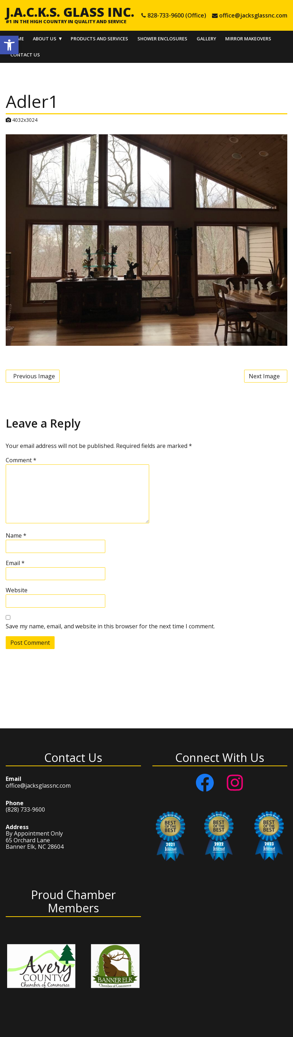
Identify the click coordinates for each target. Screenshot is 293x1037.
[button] (9, 45)
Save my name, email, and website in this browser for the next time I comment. (110, 626)
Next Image (264, 376)
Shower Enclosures (162, 38)
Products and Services (99, 38)
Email (15, 563)
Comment (21, 460)
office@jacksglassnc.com (38, 785)
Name (16, 535)
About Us (44, 38)
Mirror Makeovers (248, 38)
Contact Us (25, 54)
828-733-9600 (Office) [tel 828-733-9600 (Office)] (176, 15)
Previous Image (34, 376)
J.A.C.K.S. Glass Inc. (70, 11)
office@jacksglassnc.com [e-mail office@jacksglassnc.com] (253, 15)
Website (16, 590)
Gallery (206, 38)
